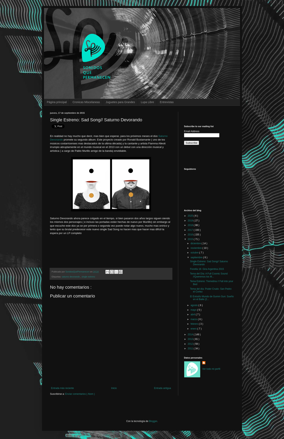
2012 (191, 344)
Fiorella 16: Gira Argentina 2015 (207, 269)
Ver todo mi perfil (211, 369)
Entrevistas (167, 102)
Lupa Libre (147, 102)
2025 (191, 215)
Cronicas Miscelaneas (86, 102)
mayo (194, 309)
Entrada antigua (162, 388)
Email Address (191, 131)
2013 (191, 339)
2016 (191, 234)
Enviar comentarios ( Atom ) (80, 394)
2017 (191, 230)
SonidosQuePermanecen (77, 271)
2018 (191, 225)
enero (194, 328)
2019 (191, 220)
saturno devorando (71, 276)
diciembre (196, 243)
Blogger (153, 421)
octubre (195, 252)
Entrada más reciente (62, 388)
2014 (191, 334)
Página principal (57, 102)
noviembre (196, 248)
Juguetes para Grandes (120, 102)
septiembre (197, 257)
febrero (195, 323)
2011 (191, 348)
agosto (194, 305)
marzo (194, 319)
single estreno (88, 276)
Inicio (114, 388)
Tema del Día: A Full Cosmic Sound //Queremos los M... (209, 275)
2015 (191, 239)
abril (193, 314)
